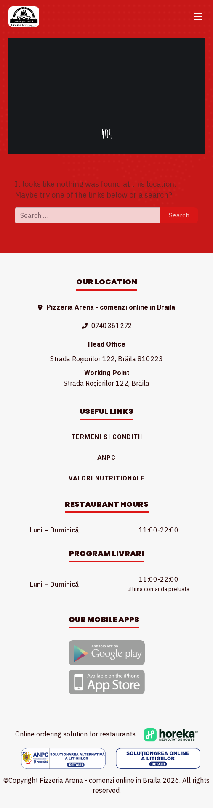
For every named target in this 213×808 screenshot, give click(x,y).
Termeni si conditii (106, 437)
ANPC (106, 457)
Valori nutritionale (107, 478)
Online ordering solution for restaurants (106, 734)
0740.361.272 (111, 326)
